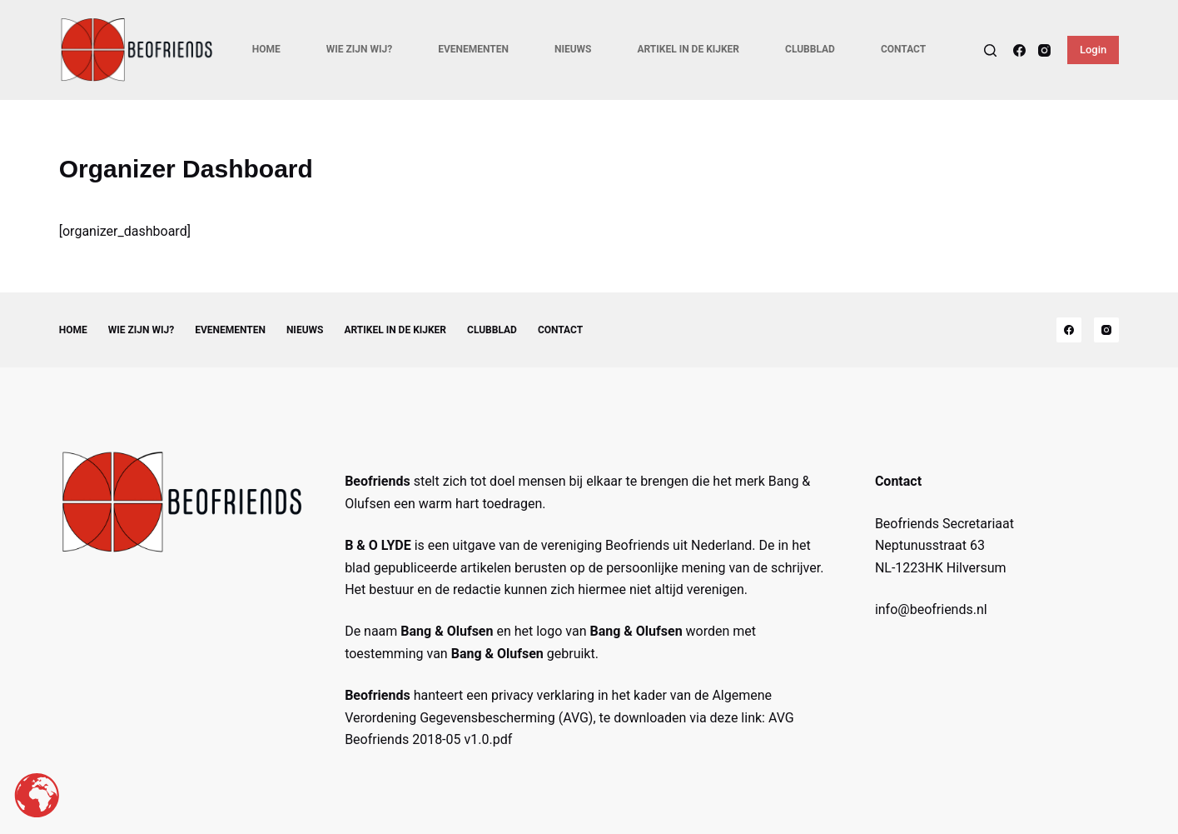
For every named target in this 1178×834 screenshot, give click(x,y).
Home (266, 49)
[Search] (990, 50)
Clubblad (810, 49)
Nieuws (573, 49)
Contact (903, 49)
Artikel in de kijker (688, 49)
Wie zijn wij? (359, 49)
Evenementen (473, 49)
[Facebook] (1019, 50)
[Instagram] (1044, 50)
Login (1093, 49)
